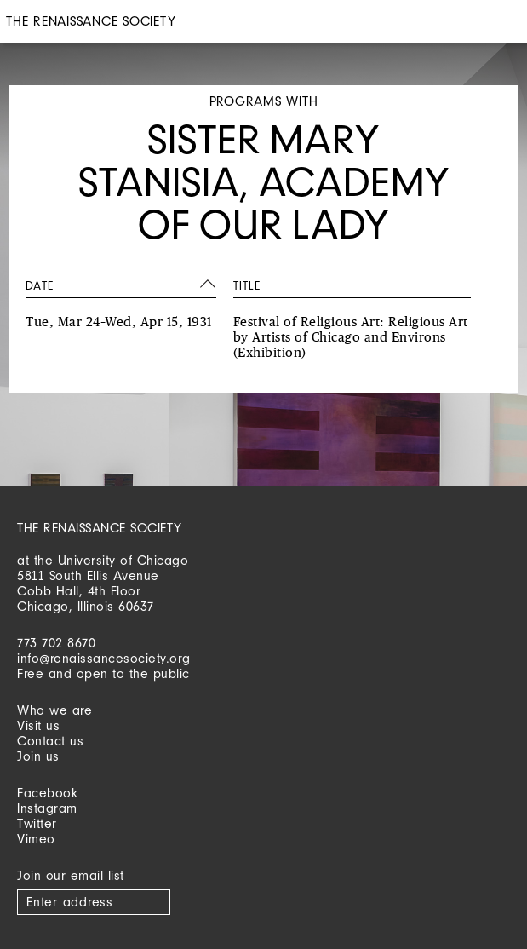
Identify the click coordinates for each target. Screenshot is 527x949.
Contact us (50, 741)
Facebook (47, 793)
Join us (38, 756)
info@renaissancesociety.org (104, 658)
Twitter (37, 823)
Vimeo (36, 839)
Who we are (54, 710)
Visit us (38, 725)
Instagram (47, 808)
